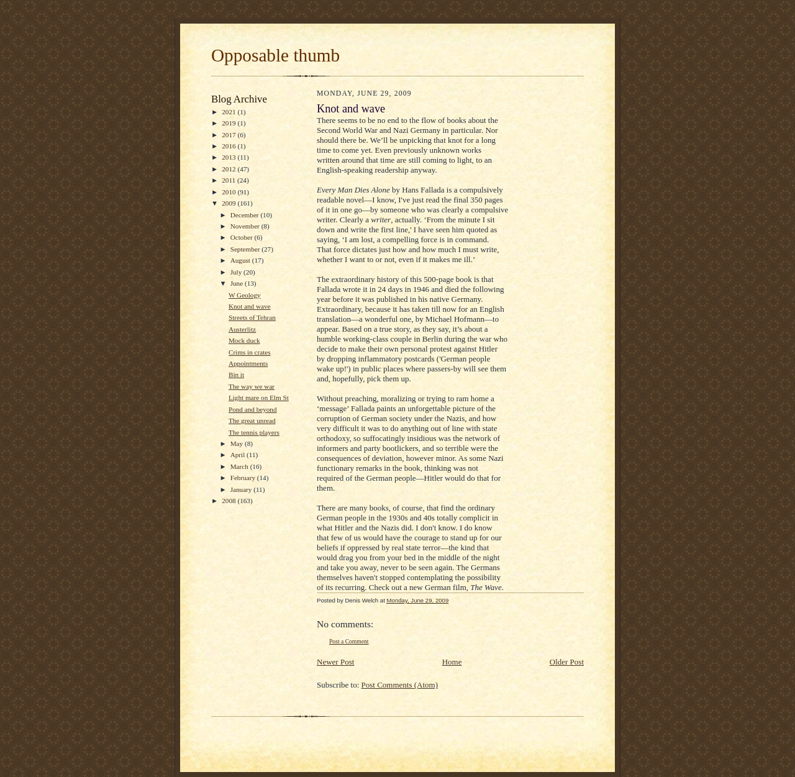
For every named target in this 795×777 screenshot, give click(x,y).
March (240, 466)
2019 (229, 123)
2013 (229, 157)
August (241, 260)
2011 (229, 180)
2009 (229, 203)
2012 (229, 169)
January (242, 489)
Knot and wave (250, 306)
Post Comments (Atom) (399, 684)
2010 (229, 192)
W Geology (245, 295)
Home (452, 661)
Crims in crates (250, 352)
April (238, 454)
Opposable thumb (275, 55)
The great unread (252, 420)
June (237, 283)
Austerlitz (242, 329)
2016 (229, 146)
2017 (229, 135)
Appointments (248, 363)
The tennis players (254, 432)
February (243, 477)
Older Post (567, 661)
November (245, 226)
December (245, 215)
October (242, 237)
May (237, 443)
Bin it (236, 374)
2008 (229, 500)
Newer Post (335, 661)
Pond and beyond (253, 409)
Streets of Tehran (252, 317)
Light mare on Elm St (259, 397)
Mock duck (244, 340)
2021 (229, 112)
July (236, 272)
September (246, 249)
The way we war (252, 386)
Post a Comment (349, 641)
